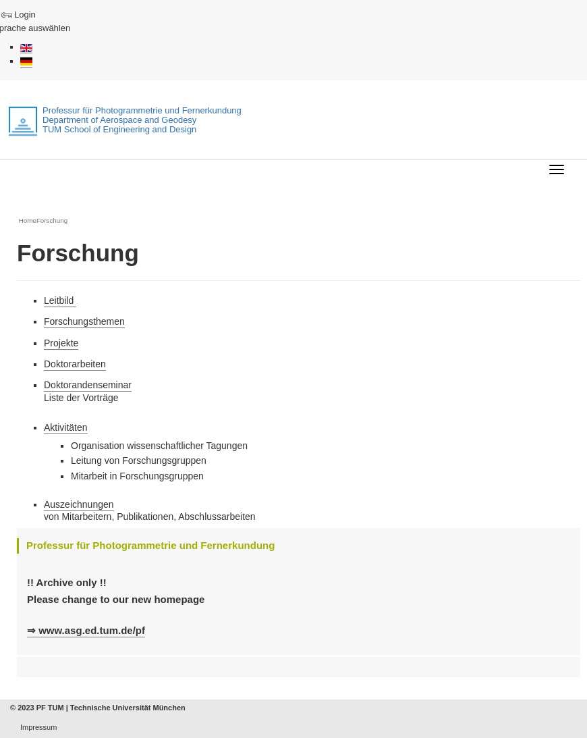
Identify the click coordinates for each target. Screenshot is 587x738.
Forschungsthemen (84, 321)
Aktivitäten (66, 427)
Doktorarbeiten (75, 364)
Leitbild (60, 300)
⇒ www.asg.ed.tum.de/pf (86, 630)
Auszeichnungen (79, 504)
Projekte (61, 343)
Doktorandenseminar (88, 384)
